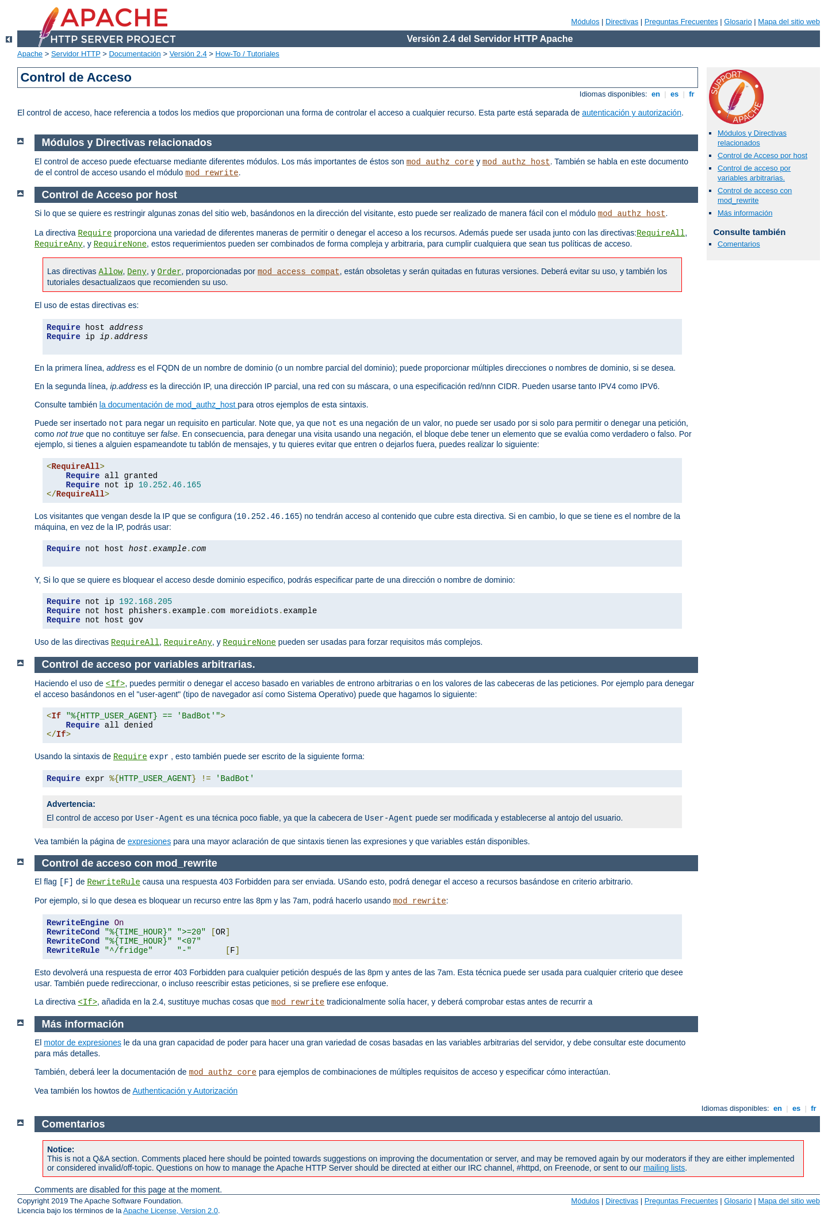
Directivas (621, 21)
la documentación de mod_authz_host (168, 404)
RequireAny (58, 244)
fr (692, 94)
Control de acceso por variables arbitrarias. (754, 173)
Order (170, 271)
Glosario (738, 21)
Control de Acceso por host (762, 155)
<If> (115, 683)
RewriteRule (113, 882)
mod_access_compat (299, 271)
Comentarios (739, 244)
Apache (30, 53)
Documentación (134, 53)
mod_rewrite (211, 173)
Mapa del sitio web (789, 21)
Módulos (585, 21)
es (674, 94)
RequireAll (661, 233)
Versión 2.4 (188, 53)
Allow (110, 271)
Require (95, 233)
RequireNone (120, 244)
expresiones (149, 841)
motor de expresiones (82, 1042)
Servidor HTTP (76, 53)
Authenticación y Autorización (184, 1090)
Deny (137, 271)
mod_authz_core (440, 162)
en (655, 94)
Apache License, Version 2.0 (170, 1210)
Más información (745, 213)
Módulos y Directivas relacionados (752, 138)
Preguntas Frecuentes (681, 21)
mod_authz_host (516, 162)
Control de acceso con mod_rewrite (755, 195)
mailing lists (664, 1167)
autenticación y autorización (631, 112)
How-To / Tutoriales (247, 53)
